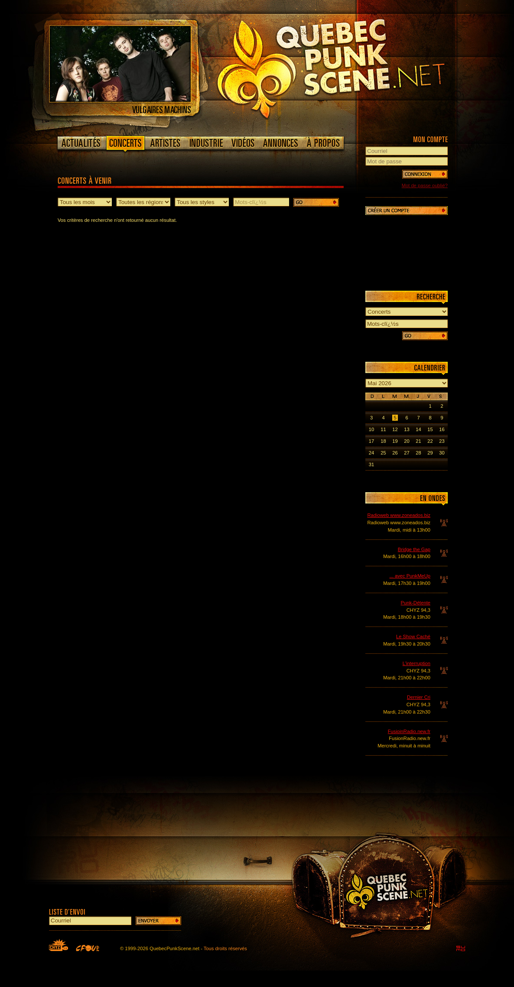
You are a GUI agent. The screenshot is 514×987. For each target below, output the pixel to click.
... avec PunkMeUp (409, 575)
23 (441, 441)
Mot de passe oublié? (425, 185)
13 (406, 429)
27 (406, 452)
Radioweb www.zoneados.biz (398, 515)
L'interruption (416, 663)
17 (371, 441)
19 (394, 441)
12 (394, 429)
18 (383, 441)
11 (383, 429)
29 (430, 452)
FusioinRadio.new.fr (409, 731)
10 (371, 429)
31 (371, 464)
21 (418, 441)
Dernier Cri (418, 697)
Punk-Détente (415, 602)
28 (418, 452)
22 (430, 441)
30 (441, 452)
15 (430, 429)
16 (441, 429)
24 (371, 452)
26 (394, 452)
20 (406, 441)
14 (418, 429)
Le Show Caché (413, 636)
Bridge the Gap (414, 549)
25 (383, 452)
